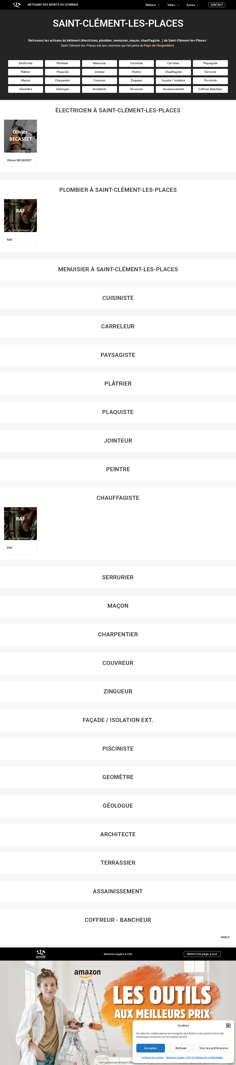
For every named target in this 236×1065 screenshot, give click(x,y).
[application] (163, 5)
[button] (228, 1025)
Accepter (150, 1048)
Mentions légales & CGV (118, 954)
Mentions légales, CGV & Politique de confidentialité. (194, 1057)
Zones (193, 5)
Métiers (157, 5)
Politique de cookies (153, 1057)
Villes (176, 5)
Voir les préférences (213, 1048)
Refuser (181, 1048)
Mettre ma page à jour (202, 954)
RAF (10, 242)
